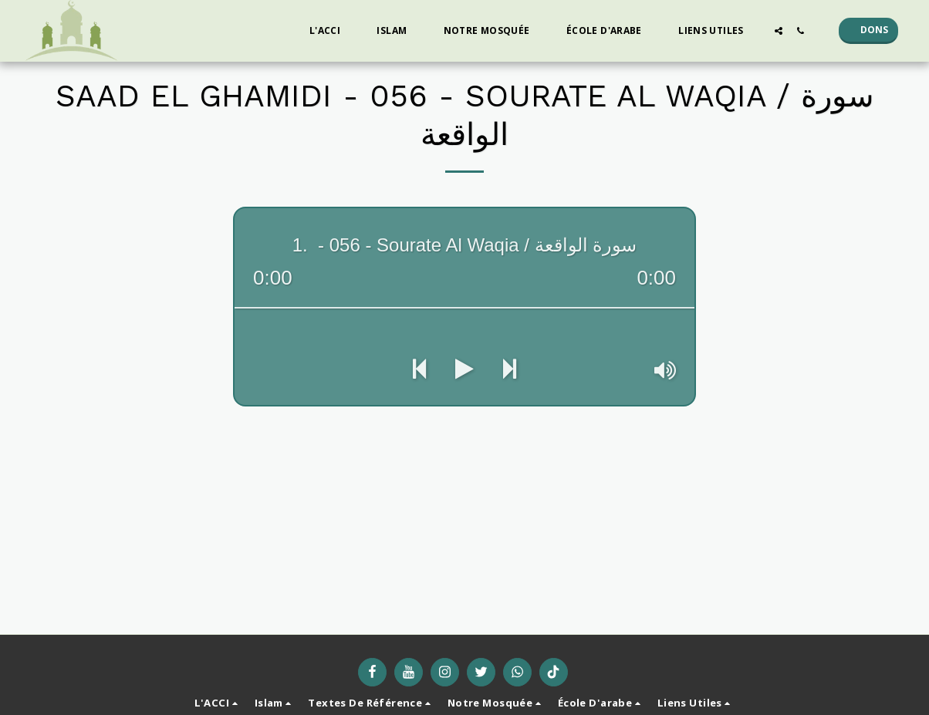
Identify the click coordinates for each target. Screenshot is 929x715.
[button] (331, 31)
